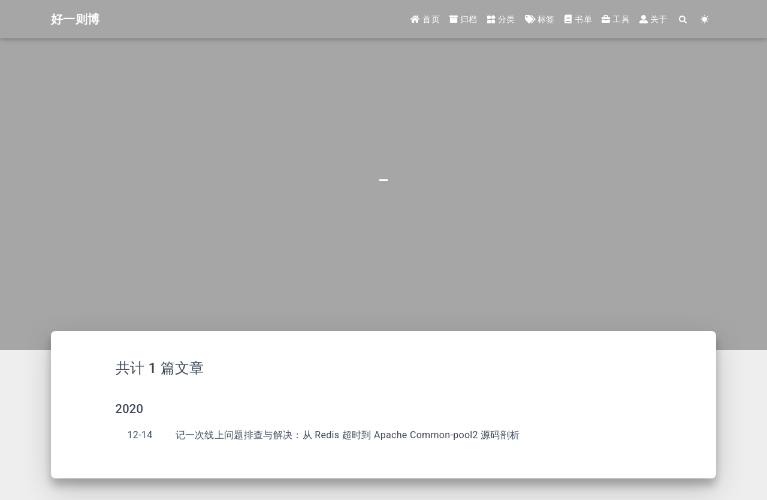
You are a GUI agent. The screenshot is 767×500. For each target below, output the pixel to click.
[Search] (683, 19)
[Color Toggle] (705, 19)
